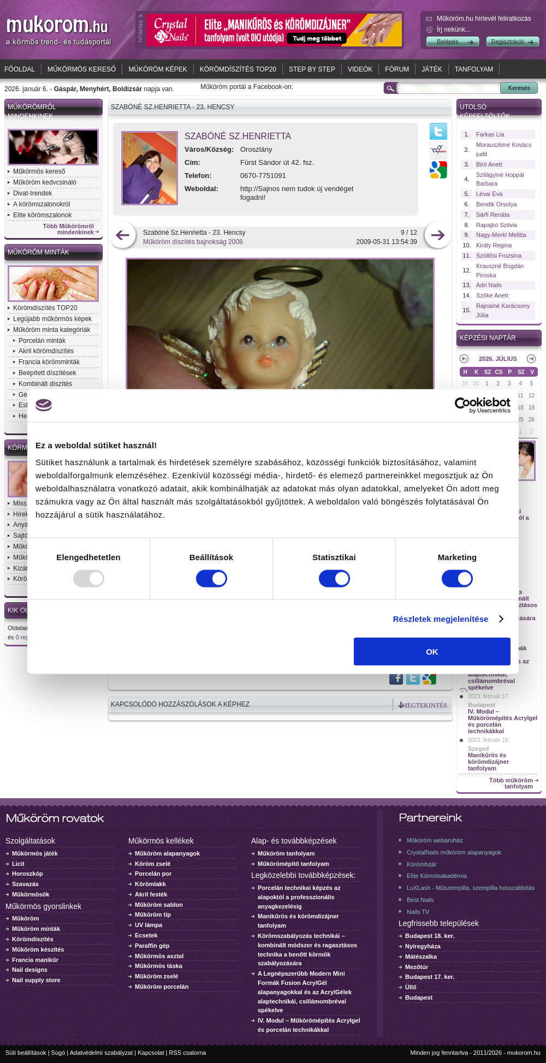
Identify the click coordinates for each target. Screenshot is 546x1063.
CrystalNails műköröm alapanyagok (454, 852)
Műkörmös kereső (82, 69)
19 (532, 408)
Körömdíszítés (33, 939)
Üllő (411, 987)
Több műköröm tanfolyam (511, 783)
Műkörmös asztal (159, 956)
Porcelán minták (42, 341)
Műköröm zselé (156, 976)
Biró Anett (489, 164)
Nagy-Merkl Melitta (501, 234)
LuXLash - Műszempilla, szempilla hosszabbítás (471, 887)
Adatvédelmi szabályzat (101, 1052)
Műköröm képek (157, 69)
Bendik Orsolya (496, 204)
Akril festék (151, 894)
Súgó (58, 1052)
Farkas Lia (490, 134)
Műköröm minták (38, 252)
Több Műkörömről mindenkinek (68, 229)
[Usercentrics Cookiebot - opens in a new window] (463, 405)
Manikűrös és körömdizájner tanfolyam (488, 761)
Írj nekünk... (454, 29)
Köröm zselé (152, 863)
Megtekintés (424, 705)
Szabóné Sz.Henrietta (238, 136)
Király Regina (494, 245)
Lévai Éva (489, 194)
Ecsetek (146, 935)
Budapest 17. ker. (430, 976)
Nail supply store (36, 980)
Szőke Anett (492, 295)
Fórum (397, 69)
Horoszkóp (27, 873)
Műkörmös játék (35, 853)
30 (476, 384)
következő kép (438, 236)
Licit (18, 863)
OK (432, 651)
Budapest (481, 705)
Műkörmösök (30, 894)
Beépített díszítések (47, 373)
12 (532, 396)
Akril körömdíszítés (46, 351)
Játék (432, 69)
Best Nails (420, 899)
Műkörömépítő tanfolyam (293, 863)
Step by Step (312, 69)
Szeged (478, 748)
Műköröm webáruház (435, 840)
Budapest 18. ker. (430, 936)
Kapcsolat (151, 1052)
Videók (360, 69)
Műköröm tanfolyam (286, 853)
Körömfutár (421, 864)
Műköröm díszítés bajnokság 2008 (193, 242)
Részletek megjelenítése (441, 618)
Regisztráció (507, 41)
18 (521, 408)
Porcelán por (153, 873)
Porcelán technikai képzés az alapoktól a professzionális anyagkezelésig (299, 897)
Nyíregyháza (423, 946)
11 (521, 396)
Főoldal (19, 69)
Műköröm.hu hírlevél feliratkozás (484, 18)
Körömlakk (150, 884)
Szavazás (25, 884)
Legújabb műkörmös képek (52, 319)
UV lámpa (148, 925)
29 (464, 384)
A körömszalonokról (41, 204)
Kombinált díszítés (45, 384)
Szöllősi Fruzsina (498, 255)
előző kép (123, 236)
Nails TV (418, 911)
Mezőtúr (416, 967)
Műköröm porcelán (161, 986)
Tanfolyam (474, 69)
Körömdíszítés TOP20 (238, 69)
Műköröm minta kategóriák (51, 330)
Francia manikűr (35, 960)
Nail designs (30, 969)
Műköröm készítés (38, 949)
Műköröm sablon (159, 904)
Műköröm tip (153, 914)
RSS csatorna (187, 1052)
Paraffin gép (152, 945)
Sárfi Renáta (492, 214)
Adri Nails (489, 285)
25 (521, 420)
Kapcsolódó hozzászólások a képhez (180, 704)
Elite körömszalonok (42, 215)
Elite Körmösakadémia (437, 875)
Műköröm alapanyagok (167, 853)
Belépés (448, 41)
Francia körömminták (49, 362)
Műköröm (25, 918)
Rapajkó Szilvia (496, 225)
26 (532, 420)
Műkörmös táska (158, 966)
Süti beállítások (25, 1052)
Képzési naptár (488, 338)
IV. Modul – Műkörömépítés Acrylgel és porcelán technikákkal (502, 721)
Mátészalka (421, 956)
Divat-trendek (32, 193)
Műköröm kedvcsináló (44, 182)
